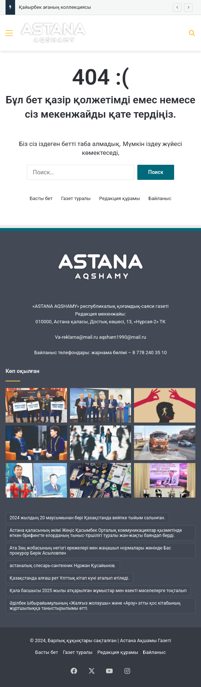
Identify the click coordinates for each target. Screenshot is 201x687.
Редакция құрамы (119, 198)
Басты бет (41, 198)
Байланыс (160, 198)
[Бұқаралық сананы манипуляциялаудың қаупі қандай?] (164, 405)
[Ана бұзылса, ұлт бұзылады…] (36, 443)
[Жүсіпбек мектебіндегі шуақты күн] (164, 480)
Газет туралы (76, 198)
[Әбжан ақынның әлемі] (36, 480)
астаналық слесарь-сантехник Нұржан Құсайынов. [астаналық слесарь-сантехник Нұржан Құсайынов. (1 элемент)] (63, 565)
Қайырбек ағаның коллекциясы (55, 7)
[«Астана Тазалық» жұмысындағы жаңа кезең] (164, 443)
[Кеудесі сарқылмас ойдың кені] (100, 405)
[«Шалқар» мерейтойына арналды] (36, 405)
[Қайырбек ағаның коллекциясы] (100, 480)
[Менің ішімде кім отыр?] (100, 443)
